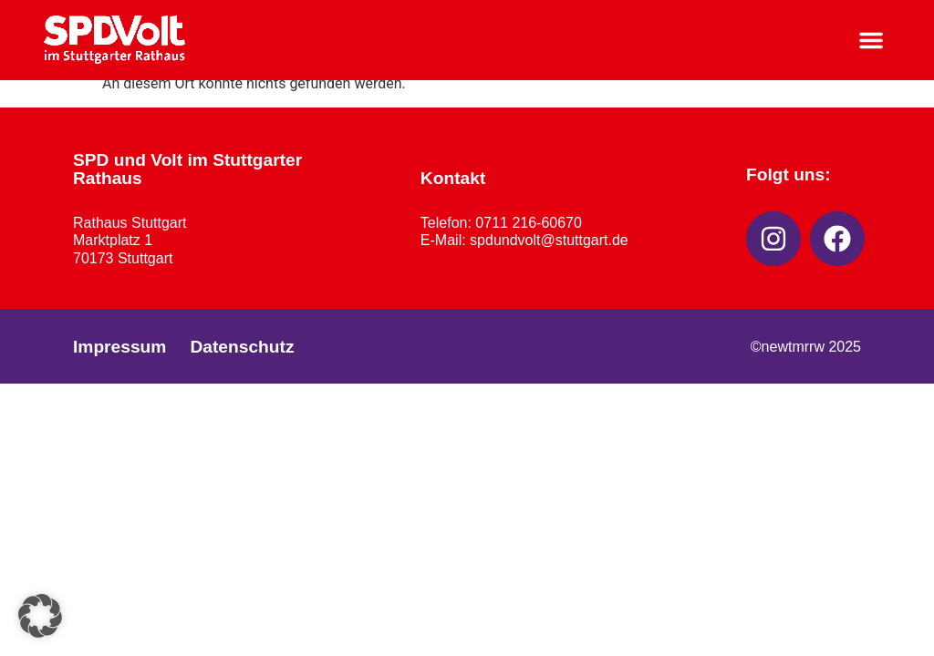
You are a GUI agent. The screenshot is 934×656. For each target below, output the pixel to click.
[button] (871, 40)
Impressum (119, 346)
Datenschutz (242, 346)
